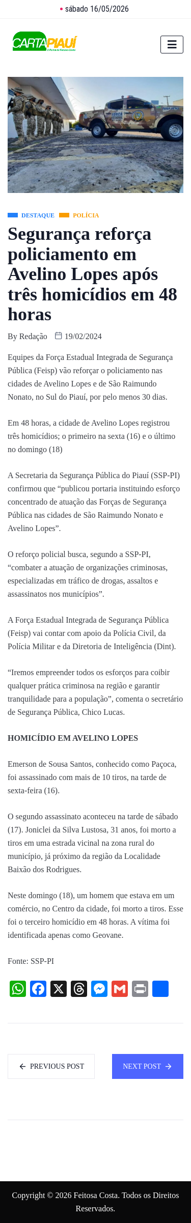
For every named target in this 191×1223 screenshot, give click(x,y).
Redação (33, 336)
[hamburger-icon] (171, 44)
